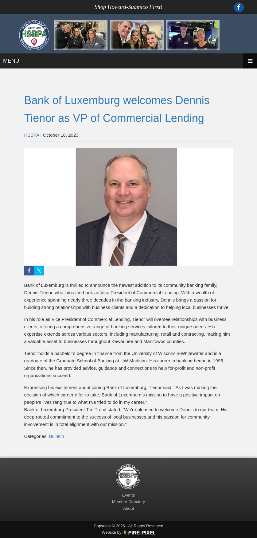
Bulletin (56, 436)
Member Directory (128, 501)
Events (128, 495)
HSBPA (31, 135)
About (128, 508)
